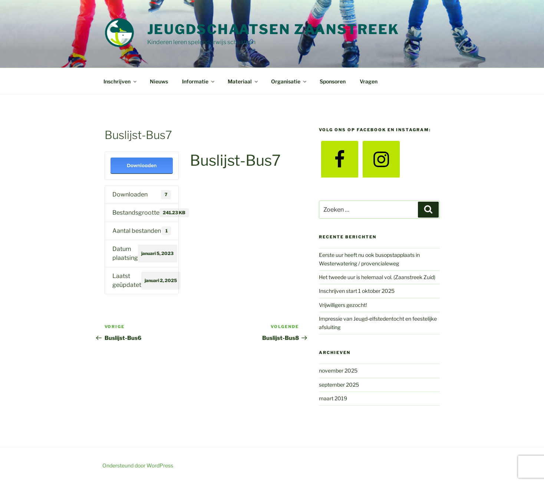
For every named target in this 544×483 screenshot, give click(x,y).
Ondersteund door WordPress (137, 465)
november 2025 (338, 370)
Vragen (368, 81)
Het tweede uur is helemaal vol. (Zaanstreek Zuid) (377, 277)
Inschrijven (120, 81)
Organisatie (289, 81)
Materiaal (243, 81)
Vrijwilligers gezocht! (343, 305)
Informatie (198, 81)
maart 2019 (333, 398)
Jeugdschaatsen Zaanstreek (273, 29)
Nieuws (159, 81)
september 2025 (339, 384)
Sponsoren (333, 81)
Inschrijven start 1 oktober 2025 (357, 291)
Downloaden (142, 165)
